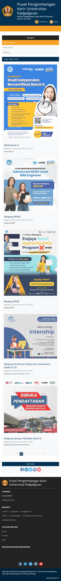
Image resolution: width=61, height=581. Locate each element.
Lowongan (14, 511)
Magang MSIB (11, 301)
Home (5, 511)
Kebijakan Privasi (9, 520)
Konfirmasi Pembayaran (32, 516)
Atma (4, 540)
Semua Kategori (9, 42)
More (28, 374)
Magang (6, 52)
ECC (57, 578)
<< (16, 453)
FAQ (4, 516)
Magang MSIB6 (12, 216)
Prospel (5, 535)
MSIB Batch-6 (11, 145)
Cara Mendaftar (15, 516)
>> (45, 453)
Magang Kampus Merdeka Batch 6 (22, 438)
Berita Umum (8, 47)
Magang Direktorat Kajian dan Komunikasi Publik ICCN (27, 366)
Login (53, 22)
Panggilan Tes (26, 511)
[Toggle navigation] (4, 28)
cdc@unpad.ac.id (8, 500)
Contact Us (41, 22)
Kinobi (4, 531)
